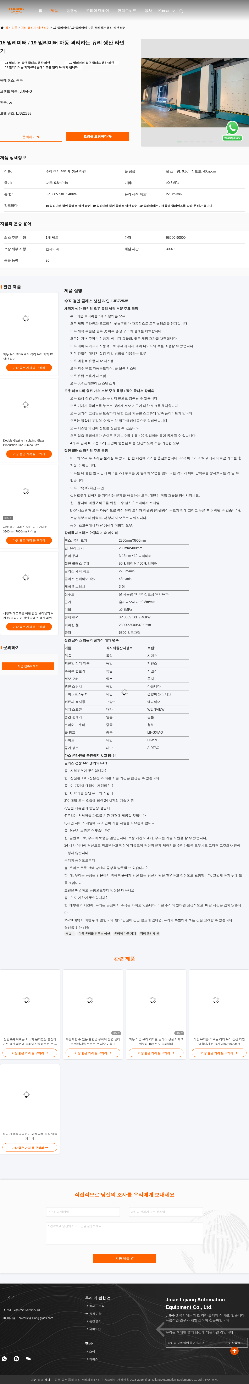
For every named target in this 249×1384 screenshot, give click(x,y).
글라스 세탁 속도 (77, 571)
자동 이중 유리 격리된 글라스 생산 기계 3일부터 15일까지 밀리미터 (156, 1041)
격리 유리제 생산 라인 (35, 27)
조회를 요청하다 (97, 136)
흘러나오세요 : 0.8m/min (137, 602)
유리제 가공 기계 (125, 933)
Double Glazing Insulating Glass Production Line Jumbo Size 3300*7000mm (23, 445)
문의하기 (31, 137)
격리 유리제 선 (149, 933)
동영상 (72, 11)
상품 (14, 27)
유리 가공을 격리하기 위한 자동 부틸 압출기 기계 (30, 1136)
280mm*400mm (130, 548)
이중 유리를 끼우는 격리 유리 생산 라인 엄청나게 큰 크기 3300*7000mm (219, 1041)
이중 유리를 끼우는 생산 (94, 933)
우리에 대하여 (97, 11)
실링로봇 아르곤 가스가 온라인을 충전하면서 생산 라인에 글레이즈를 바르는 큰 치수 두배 (30, 1042)
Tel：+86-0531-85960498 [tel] (21, 1310)
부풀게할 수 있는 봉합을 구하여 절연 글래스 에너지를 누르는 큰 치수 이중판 (93, 1041)
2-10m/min (127, 571)
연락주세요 (127, 11)
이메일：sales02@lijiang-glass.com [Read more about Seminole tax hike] (28, 1318)
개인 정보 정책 (40, 1379)
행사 (148, 11)
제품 (54, 11)
